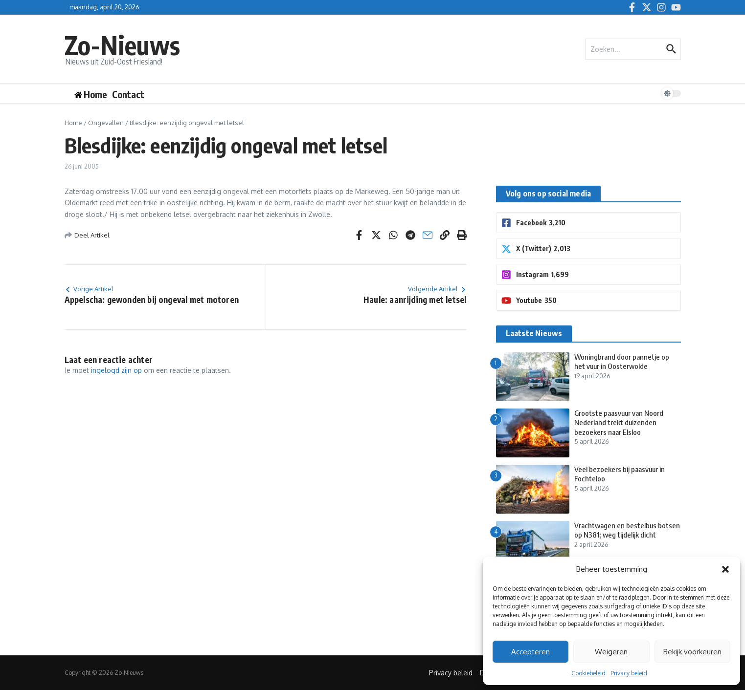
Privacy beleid (628, 673)
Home (73, 123)
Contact (128, 94)
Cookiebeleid (588, 673)
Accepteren (530, 651)
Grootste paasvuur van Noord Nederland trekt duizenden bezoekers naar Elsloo (618, 422)
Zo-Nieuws (122, 45)
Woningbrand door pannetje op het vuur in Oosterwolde (621, 361)
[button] (725, 569)
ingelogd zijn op (116, 370)
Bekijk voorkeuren (692, 651)
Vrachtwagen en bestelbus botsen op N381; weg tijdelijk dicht (627, 530)
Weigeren (611, 651)
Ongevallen (106, 123)
